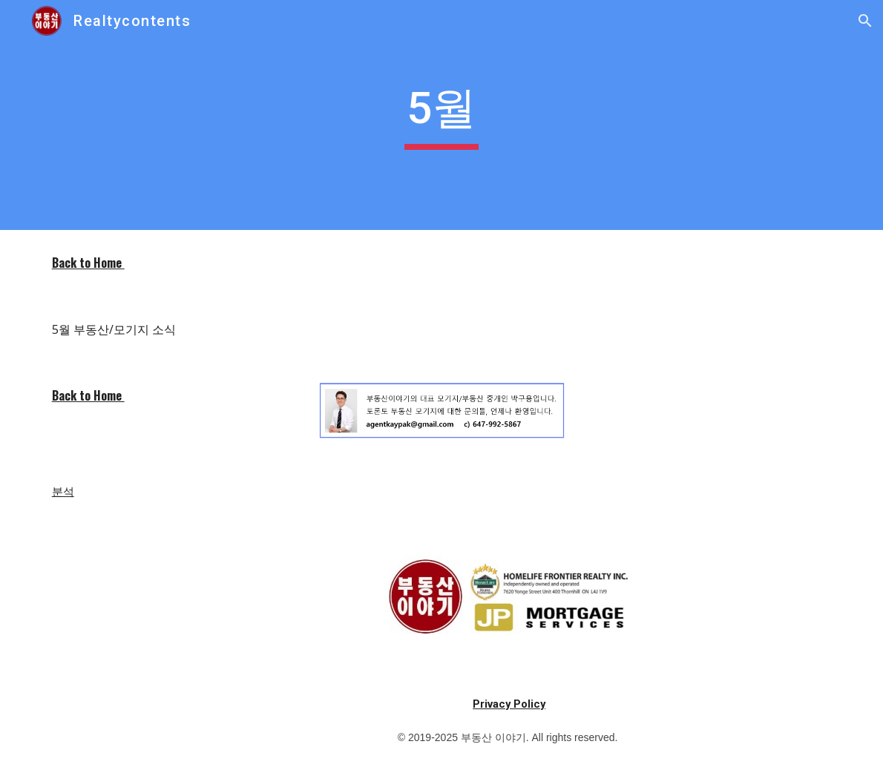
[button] (865, 21)
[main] (441, 115)
